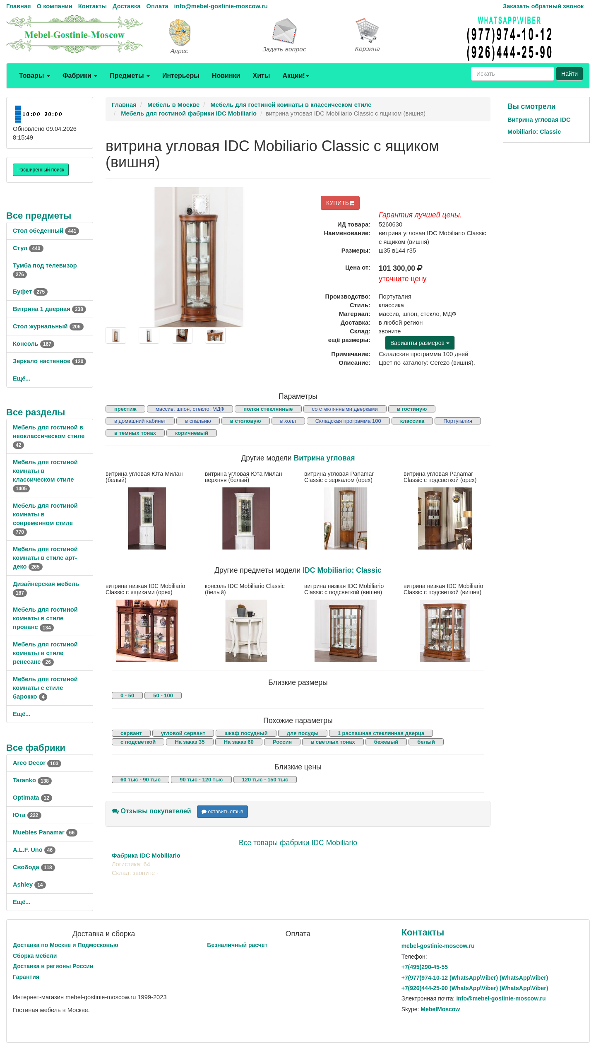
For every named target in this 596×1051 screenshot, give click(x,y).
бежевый (386, 742)
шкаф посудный (246, 733)
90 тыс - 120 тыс (201, 779)
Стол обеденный (46, 230)
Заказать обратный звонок (543, 6)
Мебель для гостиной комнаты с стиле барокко (45, 688)
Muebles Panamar (45, 832)
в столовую (245, 421)
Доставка (126, 6)
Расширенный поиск (40, 170)
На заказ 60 (239, 742)
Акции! (295, 75)
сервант (131, 733)
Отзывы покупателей (151, 811)
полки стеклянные (268, 409)
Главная (18, 6)
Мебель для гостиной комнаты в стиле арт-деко (45, 558)
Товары (34, 75)
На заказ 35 (189, 742)
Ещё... (22, 378)
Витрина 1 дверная (49, 309)
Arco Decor (37, 762)
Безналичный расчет (237, 945)
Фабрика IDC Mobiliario (146, 855)
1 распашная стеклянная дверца (381, 733)
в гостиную (412, 409)
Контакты (92, 6)
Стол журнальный (48, 326)
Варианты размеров (419, 343)
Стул (28, 248)
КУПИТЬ (340, 203)
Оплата (157, 6)
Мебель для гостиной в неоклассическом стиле (48, 436)
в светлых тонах (333, 742)
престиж (125, 409)
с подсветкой (138, 742)
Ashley (29, 884)
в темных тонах (135, 433)
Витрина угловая (324, 458)
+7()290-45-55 (424, 967)
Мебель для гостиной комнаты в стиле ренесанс (45, 653)
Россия (282, 742)
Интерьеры (180, 75)
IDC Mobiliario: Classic (342, 570)
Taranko (32, 780)
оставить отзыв (222, 812)
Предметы (130, 75)
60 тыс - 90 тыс (140, 779)
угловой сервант (183, 733)
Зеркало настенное (49, 361)
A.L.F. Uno (34, 849)
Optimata (32, 797)
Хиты (261, 75)
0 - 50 (127, 695)
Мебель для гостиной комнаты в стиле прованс (45, 618)
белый (426, 742)
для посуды (303, 733)
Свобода (34, 867)
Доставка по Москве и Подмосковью (65, 945)
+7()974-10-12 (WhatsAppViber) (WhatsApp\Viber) (474, 977)
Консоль (33, 343)
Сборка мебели (35, 955)
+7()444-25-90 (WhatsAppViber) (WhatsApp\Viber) (474, 988)
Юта (27, 815)
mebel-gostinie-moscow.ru (438, 946)
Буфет (30, 291)
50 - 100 (163, 695)
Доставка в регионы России (53, 966)
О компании (54, 6)
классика (412, 421)
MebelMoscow (440, 1009)
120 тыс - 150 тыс (265, 779)
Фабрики (79, 75)
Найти (569, 73)
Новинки (226, 75)
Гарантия (26, 977)
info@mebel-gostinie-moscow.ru (221, 6)
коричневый (191, 433)
